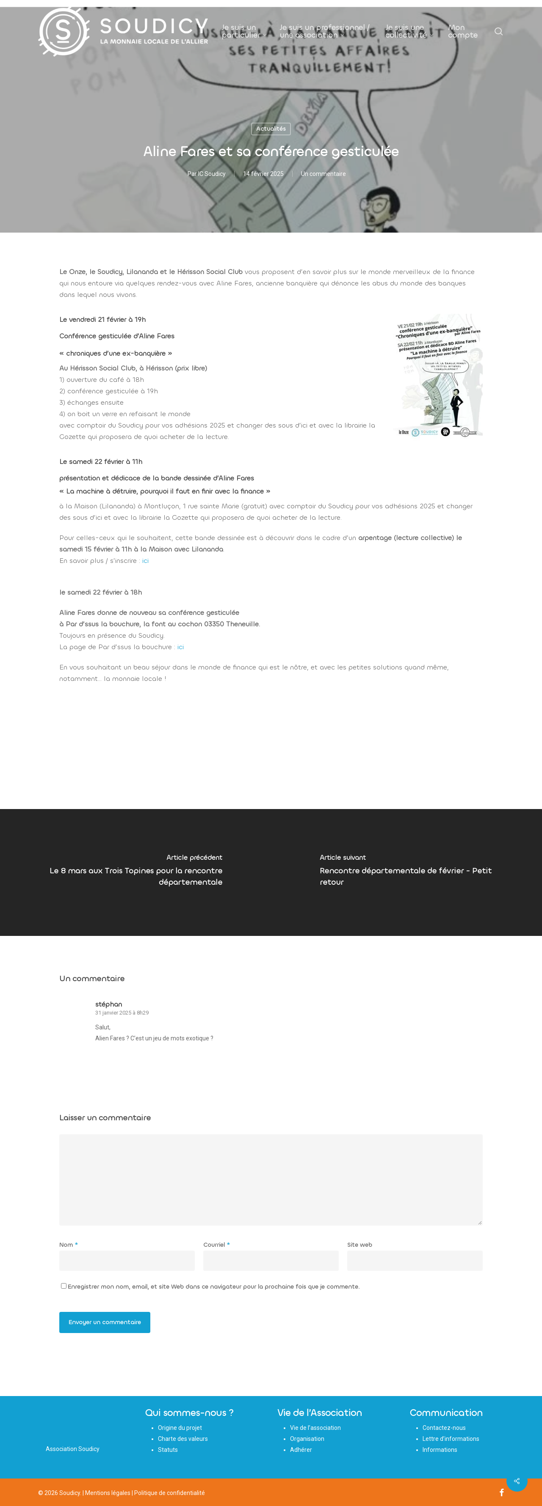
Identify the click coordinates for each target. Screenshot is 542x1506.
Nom (68, 1245)
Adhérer (301, 1449)
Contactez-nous (444, 1427)
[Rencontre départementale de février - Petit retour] (406, 872)
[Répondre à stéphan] (114, 1054)
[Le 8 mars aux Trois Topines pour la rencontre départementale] (135, 872)
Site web (359, 1245)
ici (145, 560)
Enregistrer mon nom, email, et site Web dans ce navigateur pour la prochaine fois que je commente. (214, 1287)
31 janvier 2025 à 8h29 (122, 1012)
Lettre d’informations (451, 1438)
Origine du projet (180, 1427)
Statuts (168, 1449)
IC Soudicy (212, 173)
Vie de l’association (315, 1427)
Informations (440, 1449)
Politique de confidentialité (169, 1493)
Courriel (216, 1245)
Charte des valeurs (183, 1438)
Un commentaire (323, 173)
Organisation (307, 1438)
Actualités (271, 129)
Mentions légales (107, 1493)
